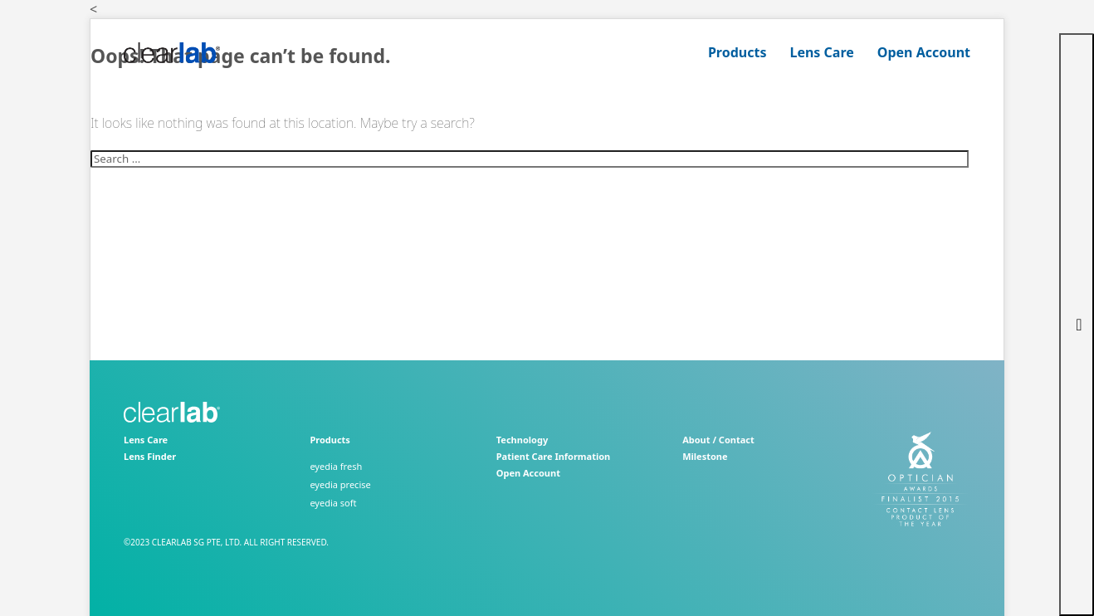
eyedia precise (340, 484)
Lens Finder (150, 456)
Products (737, 52)
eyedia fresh (336, 466)
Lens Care (821, 52)
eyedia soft (333, 502)
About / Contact (718, 439)
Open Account (923, 52)
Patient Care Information (553, 456)
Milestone (704, 456)
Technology (522, 439)
